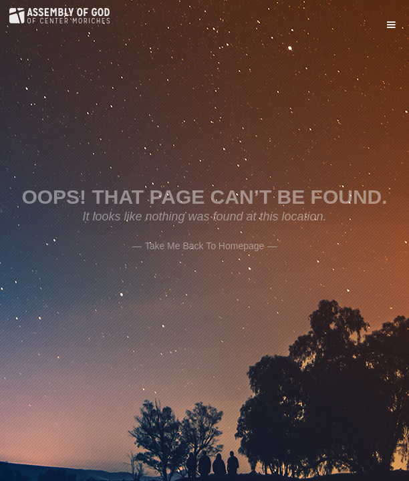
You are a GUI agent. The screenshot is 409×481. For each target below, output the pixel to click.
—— (204, 244)
